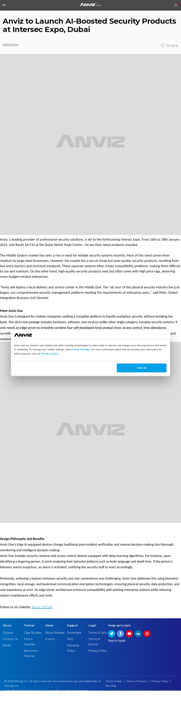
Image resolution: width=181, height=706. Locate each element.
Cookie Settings (80, 349)
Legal (92, 641)
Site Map (110, 701)
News (49, 641)
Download (74, 648)
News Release (54, 648)
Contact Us (10, 654)
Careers (8, 648)
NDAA (7, 661)
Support (72, 641)
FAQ (70, 654)
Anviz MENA (42, 617)
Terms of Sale (97, 648)
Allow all (141, 368)
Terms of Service (137, 697)
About (7, 641)
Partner (29, 641)
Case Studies (32, 648)
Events (50, 654)
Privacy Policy (49, 353)
